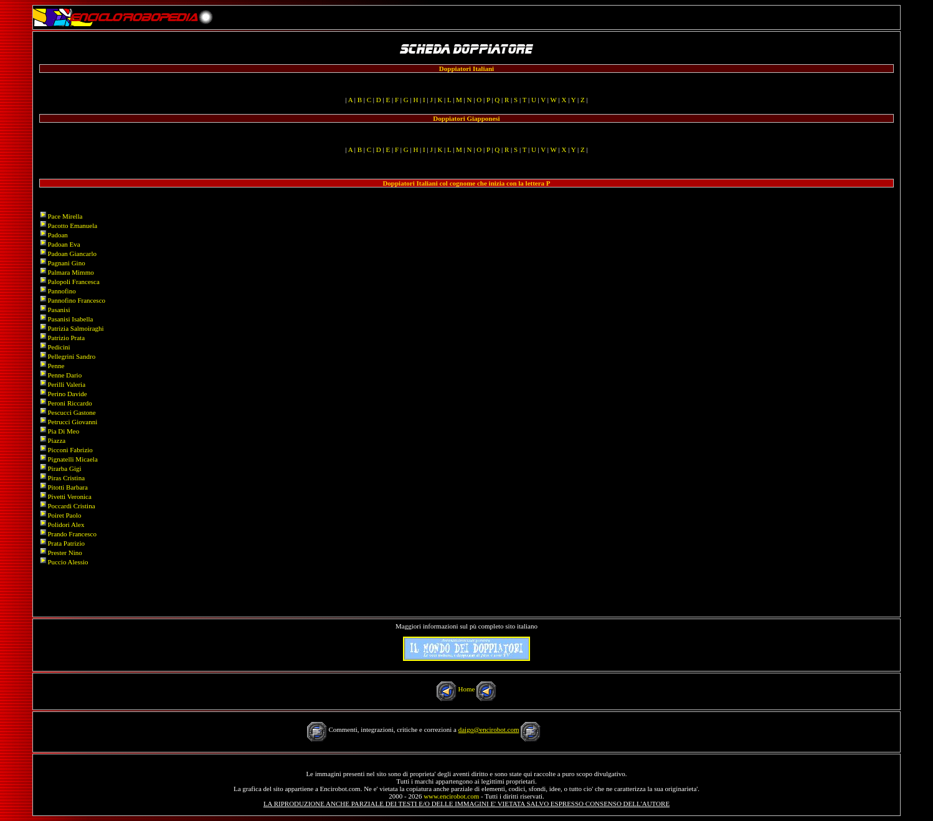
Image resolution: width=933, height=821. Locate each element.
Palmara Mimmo (70, 272)
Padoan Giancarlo (72, 253)
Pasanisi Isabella (70, 319)
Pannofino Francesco (76, 300)
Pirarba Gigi (64, 468)
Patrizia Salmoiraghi (75, 328)
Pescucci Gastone (71, 412)
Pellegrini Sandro (71, 356)
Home (466, 689)
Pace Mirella (64, 216)
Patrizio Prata (66, 337)
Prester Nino (64, 552)
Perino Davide (67, 393)
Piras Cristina (66, 478)
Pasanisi (58, 309)
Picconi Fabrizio (69, 449)
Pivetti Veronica (69, 496)
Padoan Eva (63, 244)
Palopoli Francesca (73, 281)
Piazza (56, 440)
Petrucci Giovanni (72, 421)
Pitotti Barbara (67, 487)
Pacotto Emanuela (72, 225)
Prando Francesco (72, 534)
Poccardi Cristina (71, 506)
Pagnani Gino (66, 263)
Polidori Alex (65, 524)
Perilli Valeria (66, 384)
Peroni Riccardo (69, 403)
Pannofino (61, 291)
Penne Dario (64, 375)
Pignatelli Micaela (72, 459)
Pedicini (58, 347)
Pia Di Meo (63, 431)
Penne (55, 365)
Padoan (57, 235)
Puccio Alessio (67, 562)
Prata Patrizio (66, 543)
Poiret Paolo (64, 515)
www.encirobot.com (451, 796)
